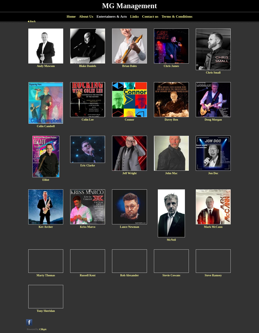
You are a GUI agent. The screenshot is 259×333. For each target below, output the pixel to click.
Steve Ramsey (213, 275)
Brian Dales (129, 66)
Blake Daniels (87, 66)
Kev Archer (46, 226)
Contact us (150, 16)
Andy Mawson (46, 66)
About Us (86, 16)
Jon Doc (213, 173)
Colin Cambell (46, 126)
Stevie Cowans (171, 275)
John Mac (171, 173)
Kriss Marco (87, 226)
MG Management (129, 6)
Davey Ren (171, 119)
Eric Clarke (87, 165)
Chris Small (213, 72)
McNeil (171, 239)
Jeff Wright (129, 173)
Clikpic (43, 329)
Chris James (171, 66)
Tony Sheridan (46, 310)
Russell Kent (87, 275)
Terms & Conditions (177, 16)
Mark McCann (213, 226)
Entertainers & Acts (111, 16)
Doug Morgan (213, 119)
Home (71, 16)
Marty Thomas (46, 275)
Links (134, 16)
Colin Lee (88, 119)
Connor (129, 119)
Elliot (45, 179)
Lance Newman (129, 226)
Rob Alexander (129, 275)
